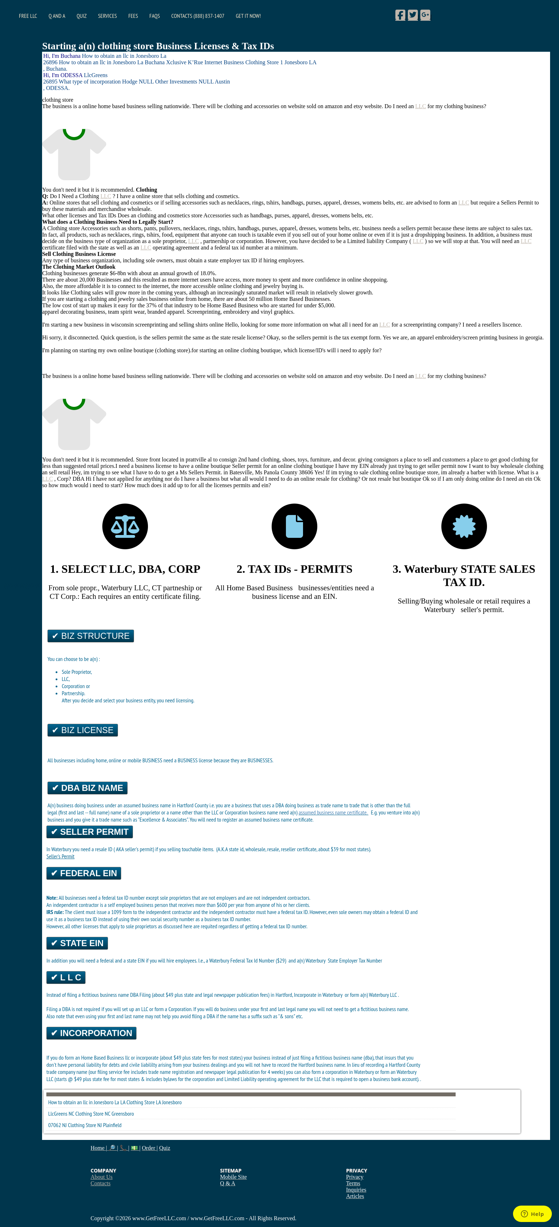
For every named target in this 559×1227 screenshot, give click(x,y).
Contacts (101, 1183)
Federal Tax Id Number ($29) (258, 960)
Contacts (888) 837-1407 (198, 15)
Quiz (82, 15)
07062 (54, 1124)
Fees (133, 15)
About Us (102, 1177)
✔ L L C (66, 977)
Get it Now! (248, 15)
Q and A (56, 15)
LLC (420, 106)
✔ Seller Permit (90, 832)
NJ (99, 1124)
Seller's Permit (60, 856)
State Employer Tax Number (355, 960)
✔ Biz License (82, 730)
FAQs (154, 15)
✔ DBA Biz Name (87, 788)
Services (107, 15)
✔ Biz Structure (91, 636)
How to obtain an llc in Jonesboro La (83, 1102)
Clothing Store (141, 1102)
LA (158, 1102)
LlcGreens (57, 1113)
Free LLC (28, 15)
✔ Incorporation (91, 1033)
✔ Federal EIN (84, 873)
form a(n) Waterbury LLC (374, 994)
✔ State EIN (77, 943)
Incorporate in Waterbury (319, 994)
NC (107, 1113)
